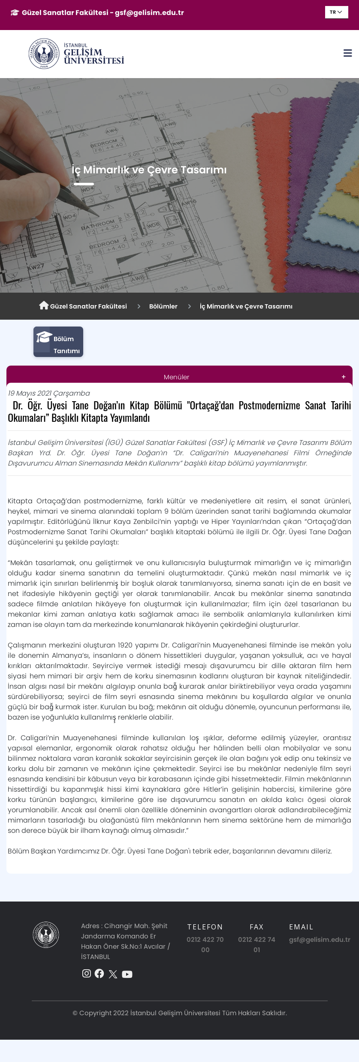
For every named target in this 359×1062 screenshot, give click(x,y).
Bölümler (163, 306)
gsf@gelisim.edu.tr (319, 939)
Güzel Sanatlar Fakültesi (83, 306)
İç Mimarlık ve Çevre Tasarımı (246, 306)
